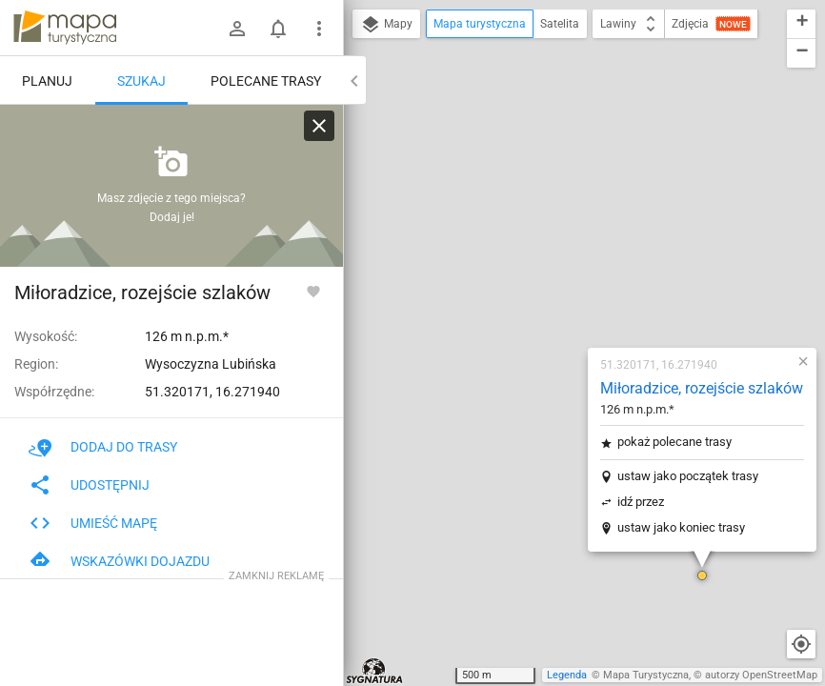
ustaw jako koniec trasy (563, 295)
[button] (584, 343)
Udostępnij (89, 485)
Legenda (567, 675)
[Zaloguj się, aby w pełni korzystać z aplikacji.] (313, 290)
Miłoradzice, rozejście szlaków (583, 156)
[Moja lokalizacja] (801, 644)
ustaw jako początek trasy (569, 243)
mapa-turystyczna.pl (65, 27)
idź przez (522, 269)
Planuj (47, 81)
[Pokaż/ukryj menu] (319, 28)
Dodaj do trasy (103, 446)
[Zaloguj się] (237, 28)
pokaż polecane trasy (556, 209)
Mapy (386, 24)
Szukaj (141, 81)
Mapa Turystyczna (646, 675)
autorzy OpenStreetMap (761, 675)
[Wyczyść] (319, 126)
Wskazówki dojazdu (119, 561)
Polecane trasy (266, 81)
